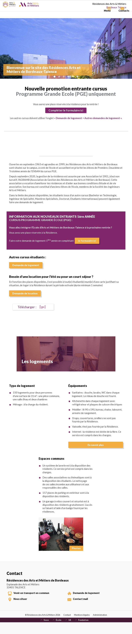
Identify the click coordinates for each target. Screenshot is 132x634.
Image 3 (64, 76)
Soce (45, 631)
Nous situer (22, 607)
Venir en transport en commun (34, 599)
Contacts (119, 15)
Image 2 (59, 76)
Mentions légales (84, 625)
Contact (68, 625)
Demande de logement (25, 269)
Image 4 (68, 76)
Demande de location (25, 297)
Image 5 (73, 76)
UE (69, 631)
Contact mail (82, 607)
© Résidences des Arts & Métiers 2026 (41, 625)
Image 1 (54, 76)
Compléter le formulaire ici (64, 111)
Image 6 (78, 76)
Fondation (83, 631)
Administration (102, 625)
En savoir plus (96, 450)
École (58, 631)
